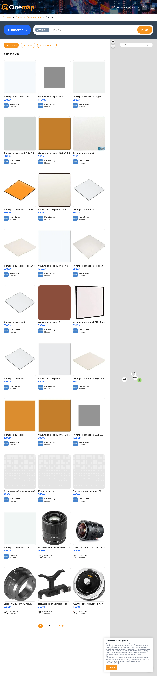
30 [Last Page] (50, 626)
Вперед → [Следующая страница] (63, 626)
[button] (133, 374)
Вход (136, 7)
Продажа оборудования (28, 17)
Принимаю (111, 667)
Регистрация (124, 7)
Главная (7, 17)
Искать (144, 30)
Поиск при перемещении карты (137, 45)
